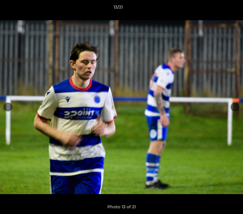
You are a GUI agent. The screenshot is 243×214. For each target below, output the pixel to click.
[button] (218, 8)
